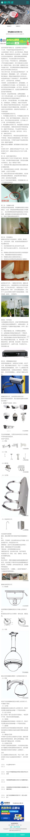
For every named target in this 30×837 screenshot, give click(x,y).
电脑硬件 (22, 835)
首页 (7, 835)
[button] (28, 12)
